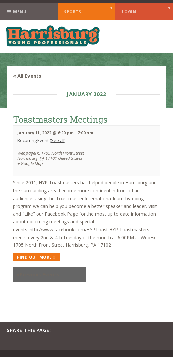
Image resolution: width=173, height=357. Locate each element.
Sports (72, 11)
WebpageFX (28, 153)
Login (129, 11)
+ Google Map (30, 163)
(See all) (57, 140)
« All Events (27, 76)
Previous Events (37, 275)
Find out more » (36, 257)
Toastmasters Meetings (60, 119)
